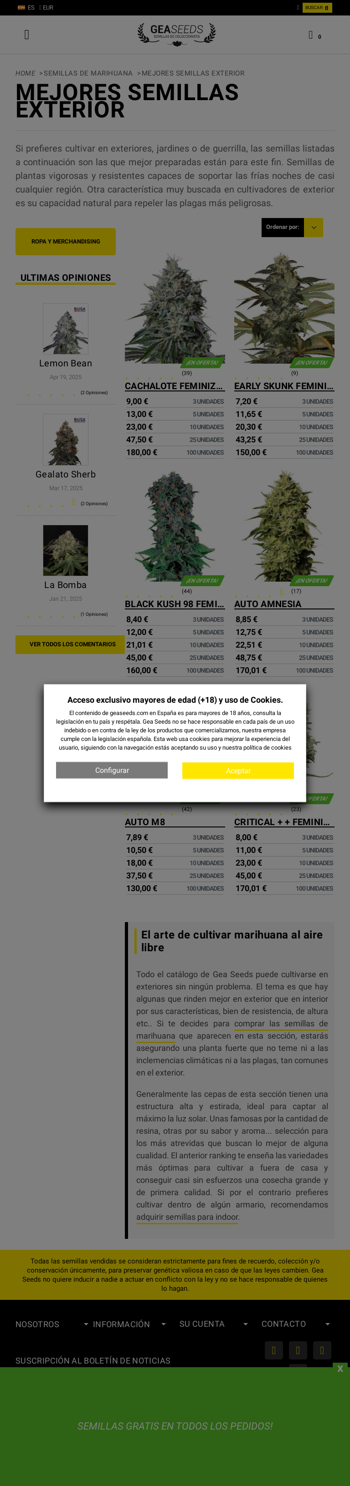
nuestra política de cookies (257, 748)
